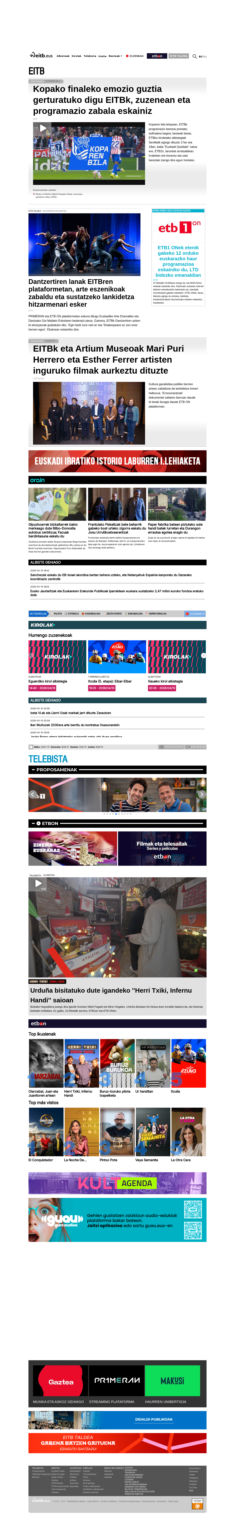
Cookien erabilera (108, 1501)
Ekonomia (74, 1474)
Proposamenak (57, 769)
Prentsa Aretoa (134, 1494)
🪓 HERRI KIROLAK (156, 613)
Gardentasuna (148, 1501)
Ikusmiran (74, 1483)
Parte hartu (132, 1482)
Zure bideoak (196, 747)
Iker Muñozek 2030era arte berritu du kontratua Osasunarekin (75, 725)
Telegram (193, 1481)
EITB (36, 71)
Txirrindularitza (89, 1474)
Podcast (55, 1492)
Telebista (90, 56)
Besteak (114, 56)
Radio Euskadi (57, 1474)
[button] (204, 655)
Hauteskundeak (134, 1475)
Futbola (86, 1471)
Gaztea (54, 1480)
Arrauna (86, 1480)
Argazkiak (108, 1474)
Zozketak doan (133, 1477)
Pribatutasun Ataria (76, 1501)
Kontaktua (162, 1501)
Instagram (193, 1478)
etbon (50, 823)
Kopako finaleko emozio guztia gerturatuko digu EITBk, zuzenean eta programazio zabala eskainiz (111, 100)
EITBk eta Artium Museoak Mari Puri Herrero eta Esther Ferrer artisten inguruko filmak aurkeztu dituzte (108, 359)
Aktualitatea (75, 1471)
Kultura (73, 1480)
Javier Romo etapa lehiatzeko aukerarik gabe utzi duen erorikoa (76, 737)
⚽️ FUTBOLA (72, 613)
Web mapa (173, 1501)
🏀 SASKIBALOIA (91, 613)
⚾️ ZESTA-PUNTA (112, 613)
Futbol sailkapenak (91, 1486)
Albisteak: (76, 1468)
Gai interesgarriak (136, 1484)
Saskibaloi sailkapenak (93, 1489)
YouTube (193, 1487)
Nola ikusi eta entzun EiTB (140, 1491)
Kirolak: (88, 1468)
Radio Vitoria (57, 1477)
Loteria (129, 1480)
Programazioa (38, 1471)
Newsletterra (194, 1468)
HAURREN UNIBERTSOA (165, 1402)
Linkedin (193, 1484)
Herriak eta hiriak (135, 1487)
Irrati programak (58, 1489)
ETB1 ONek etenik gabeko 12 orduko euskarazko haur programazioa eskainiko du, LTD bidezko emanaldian (178, 261)
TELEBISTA (47, 759)
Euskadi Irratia (57, 1471)
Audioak (108, 1477)
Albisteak (63, 56)
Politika (73, 1477)
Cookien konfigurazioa (129, 1501)
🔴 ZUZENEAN (193, 614)
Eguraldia (74, 1486)
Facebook (193, 1471)
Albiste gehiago (45, 562)
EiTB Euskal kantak (60, 1486)
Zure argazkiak (171, 747)
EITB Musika (57, 1483)
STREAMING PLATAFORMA (111, 1402)
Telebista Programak (41, 1474)
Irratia (102, 56)
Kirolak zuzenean (90, 1492)
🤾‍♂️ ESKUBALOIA (134, 613)
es (205, 56)
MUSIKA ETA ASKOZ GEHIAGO (58, 1402)
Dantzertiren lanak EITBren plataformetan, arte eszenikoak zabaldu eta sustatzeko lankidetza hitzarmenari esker (81, 293)
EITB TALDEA (179, 55)
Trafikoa (130, 1472)
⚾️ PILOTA (56, 613)
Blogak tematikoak (136, 1489)
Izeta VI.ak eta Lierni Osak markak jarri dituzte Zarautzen (70, 713)
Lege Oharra (93, 1501)
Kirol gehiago (89, 1483)
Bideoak (35, 1477)
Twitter (192, 1475)
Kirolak (76, 56)
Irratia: (55, 1468)
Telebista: (38, 1468)
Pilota (85, 1477)
